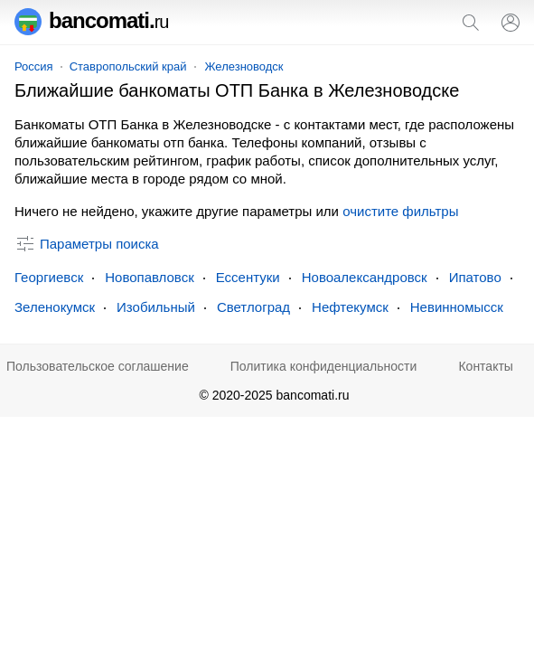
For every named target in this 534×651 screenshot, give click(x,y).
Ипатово (475, 277)
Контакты (485, 366)
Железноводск (244, 66)
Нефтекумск (350, 307)
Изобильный (156, 307)
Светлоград (253, 307)
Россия (33, 66)
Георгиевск (48, 277)
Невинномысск (456, 307)
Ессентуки (248, 277)
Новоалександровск (364, 277)
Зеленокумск (54, 307)
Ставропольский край (128, 66)
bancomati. (91, 20)
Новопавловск (149, 277)
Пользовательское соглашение (97, 366)
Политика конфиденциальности (323, 366)
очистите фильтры (400, 211)
